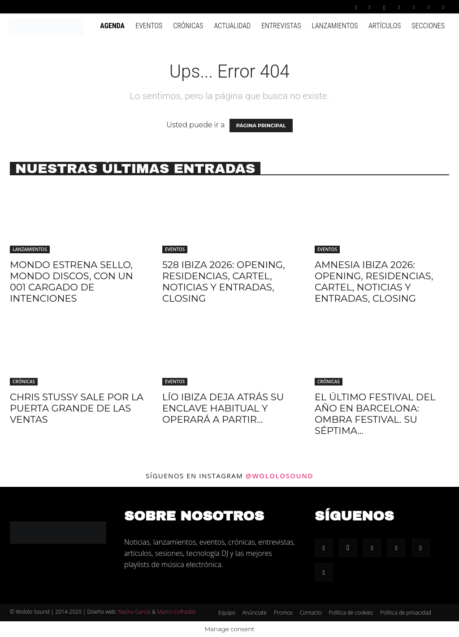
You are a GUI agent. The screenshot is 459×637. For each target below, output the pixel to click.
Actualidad (232, 26)
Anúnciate (254, 612)
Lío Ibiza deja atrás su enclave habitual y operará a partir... (223, 408)
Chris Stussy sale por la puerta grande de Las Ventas (76, 408)
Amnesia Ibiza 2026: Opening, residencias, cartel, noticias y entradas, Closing (374, 281)
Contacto (311, 612)
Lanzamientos (335, 26)
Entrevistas (281, 26)
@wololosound (279, 475)
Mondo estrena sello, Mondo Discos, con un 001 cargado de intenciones (71, 281)
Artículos (384, 26)
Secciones (428, 26)
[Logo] (46, 25)
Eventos (148, 26)
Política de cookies (351, 612)
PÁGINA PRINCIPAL (261, 125)
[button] (356, 6)
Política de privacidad (405, 612)
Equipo (226, 612)
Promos (283, 612)
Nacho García (134, 611)
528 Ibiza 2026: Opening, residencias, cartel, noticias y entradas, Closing (223, 281)
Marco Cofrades (176, 611)
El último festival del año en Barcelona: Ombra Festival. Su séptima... (375, 413)
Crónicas (188, 26)
